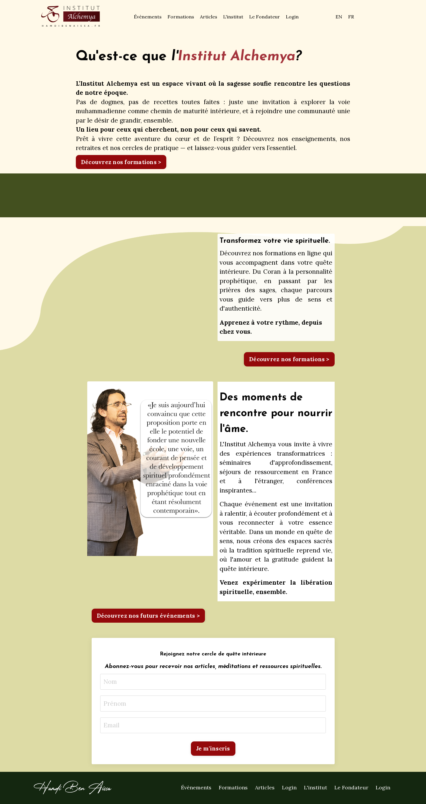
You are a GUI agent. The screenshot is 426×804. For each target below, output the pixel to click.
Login (292, 17)
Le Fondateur (264, 17)
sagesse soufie (249, 83)
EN (339, 17)
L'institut (233, 17)
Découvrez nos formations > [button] (121, 162)
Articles (208, 17)
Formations (180, 17)
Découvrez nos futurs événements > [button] (148, 615)
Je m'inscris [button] (213, 748)
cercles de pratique (150, 148)
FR (351, 17)
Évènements (148, 17)
